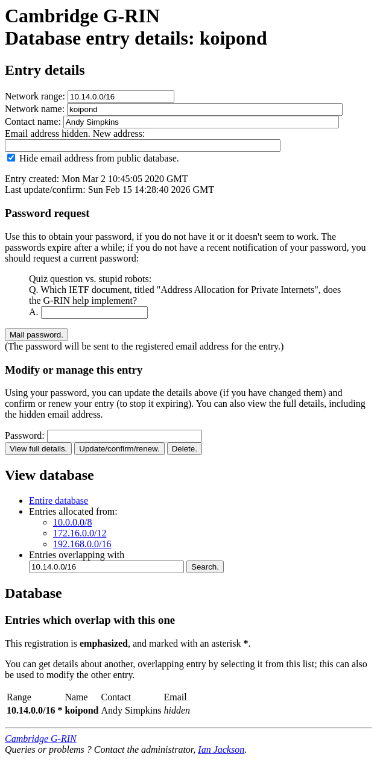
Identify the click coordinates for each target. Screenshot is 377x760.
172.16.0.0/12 (79, 533)
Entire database (58, 500)
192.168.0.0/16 (82, 544)
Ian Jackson (221, 749)
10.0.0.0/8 (72, 522)
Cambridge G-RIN (41, 738)
